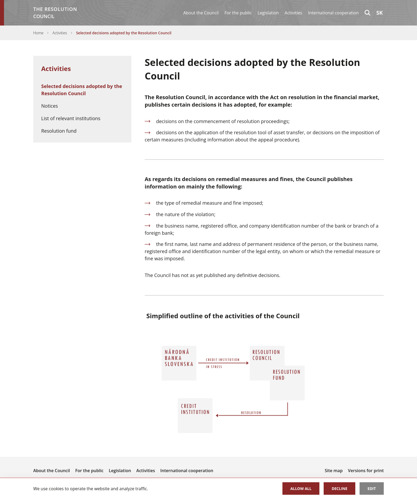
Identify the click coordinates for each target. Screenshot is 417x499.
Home (38, 32)
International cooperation (333, 13)
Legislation (268, 13)
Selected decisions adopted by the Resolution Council (124, 32)
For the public (238, 13)
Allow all (300, 488)
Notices (49, 106)
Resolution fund (59, 131)
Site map (334, 470)
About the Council (201, 13)
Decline (339, 488)
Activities (293, 13)
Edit (372, 488)
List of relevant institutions (70, 118)
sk (379, 12)
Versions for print (366, 470)
